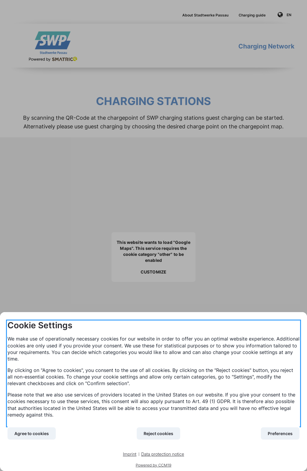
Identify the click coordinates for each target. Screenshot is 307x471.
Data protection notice (162, 454)
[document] (153, 373)
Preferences (280, 433)
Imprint (129, 454)
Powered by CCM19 (153, 465)
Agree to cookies (31, 433)
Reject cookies (158, 433)
